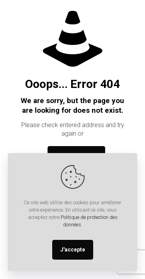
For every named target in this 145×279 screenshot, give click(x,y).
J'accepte (72, 249)
